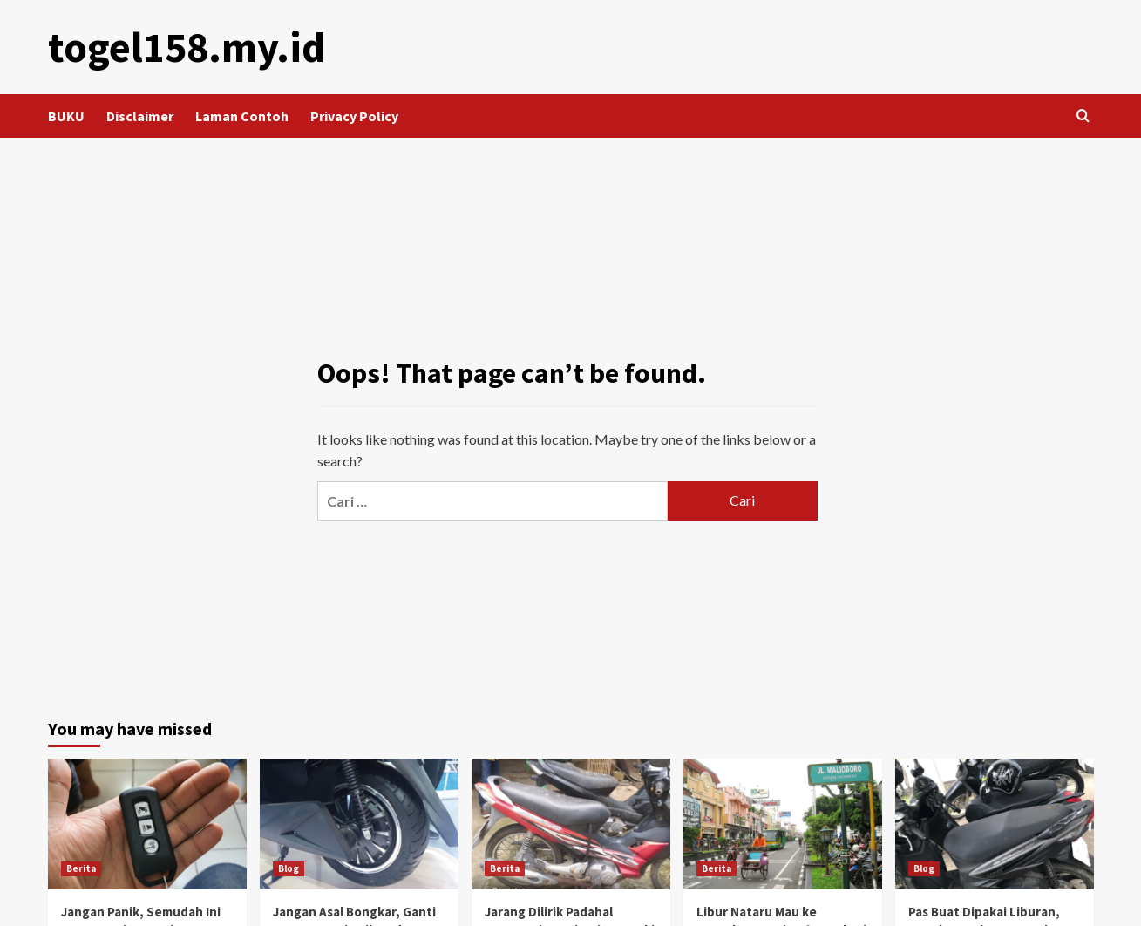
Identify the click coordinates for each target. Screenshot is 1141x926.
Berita (81, 868)
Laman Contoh (242, 116)
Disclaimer (139, 116)
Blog (288, 868)
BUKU (66, 116)
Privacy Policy (354, 116)
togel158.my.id (186, 47)
